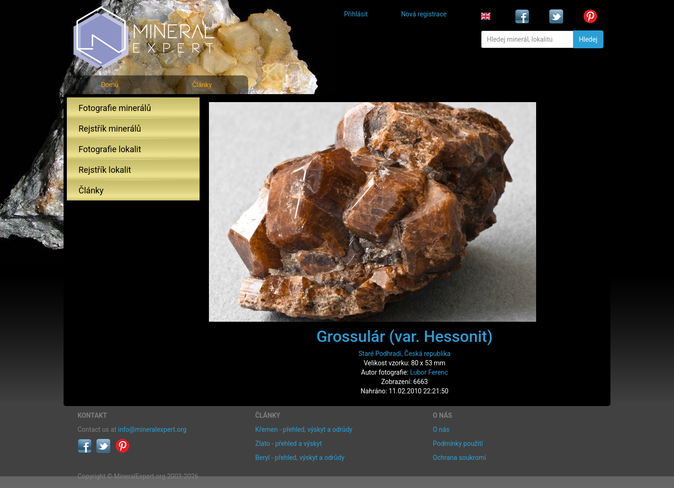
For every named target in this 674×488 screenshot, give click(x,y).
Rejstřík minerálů (110, 128)
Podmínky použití (458, 443)
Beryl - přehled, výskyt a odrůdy (299, 457)
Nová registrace (424, 14)
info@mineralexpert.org (152, 429)
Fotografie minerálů (115, 108)
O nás (441, 429)
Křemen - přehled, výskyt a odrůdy (303, 429)
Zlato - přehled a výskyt (288, 443)
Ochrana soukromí (459, 457)
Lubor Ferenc (429, 372)
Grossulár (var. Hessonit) (404, 336)
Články (202, 85)
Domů (109, 85)
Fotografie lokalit (110, 149)
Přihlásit (356, 14)
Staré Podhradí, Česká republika (405, 353)
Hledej (588, 39)
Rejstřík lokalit (105, 170)
